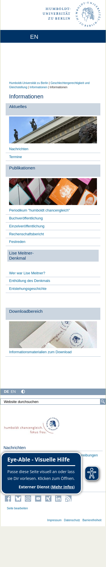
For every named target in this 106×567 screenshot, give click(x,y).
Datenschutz (72, 520)
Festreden (17, 242)
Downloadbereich (26, 311)
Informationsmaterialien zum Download (40, 352)
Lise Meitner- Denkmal (21, 255)
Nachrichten (18, 149)
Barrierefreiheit (92, 520)
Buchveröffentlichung (26, 218)
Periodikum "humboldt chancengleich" (39, 210)
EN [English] (13, 391)
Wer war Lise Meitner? (27, 273)
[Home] (20, 36)
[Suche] (103, 401)
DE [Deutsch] (6, 391)
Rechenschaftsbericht (26, 234)
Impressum (54, 520)
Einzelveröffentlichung (26, 226)
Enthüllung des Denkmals (29, 281)
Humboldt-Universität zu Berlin (28, 83)
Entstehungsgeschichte (27, 288)
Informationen (38, 87)
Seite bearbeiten (17, 508)
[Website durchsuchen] (53, 401)
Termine (15, 157)
